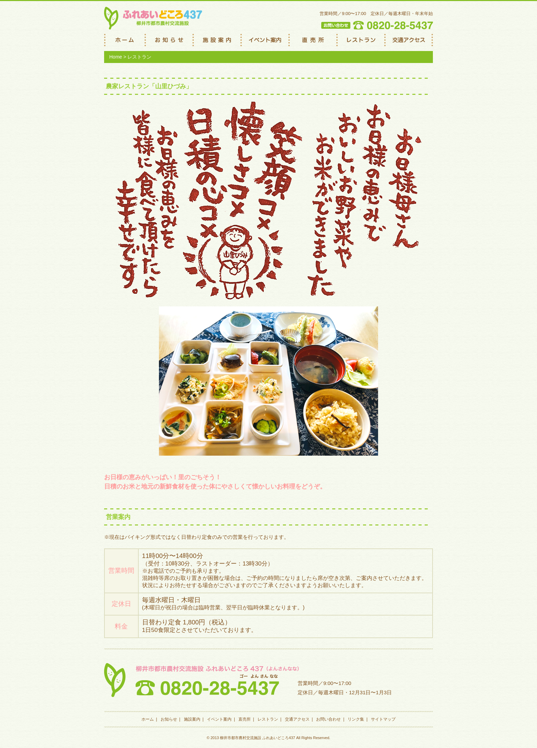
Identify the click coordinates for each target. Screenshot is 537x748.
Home (115, 57)
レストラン (268, 719)
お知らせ (169, 719)
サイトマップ (383, 719)
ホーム (147, 719)
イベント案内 (219, 719)
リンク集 (356, 719)
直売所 (244, 719)
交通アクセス (297, 719)
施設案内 (192, 719)
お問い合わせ (328, 719)
